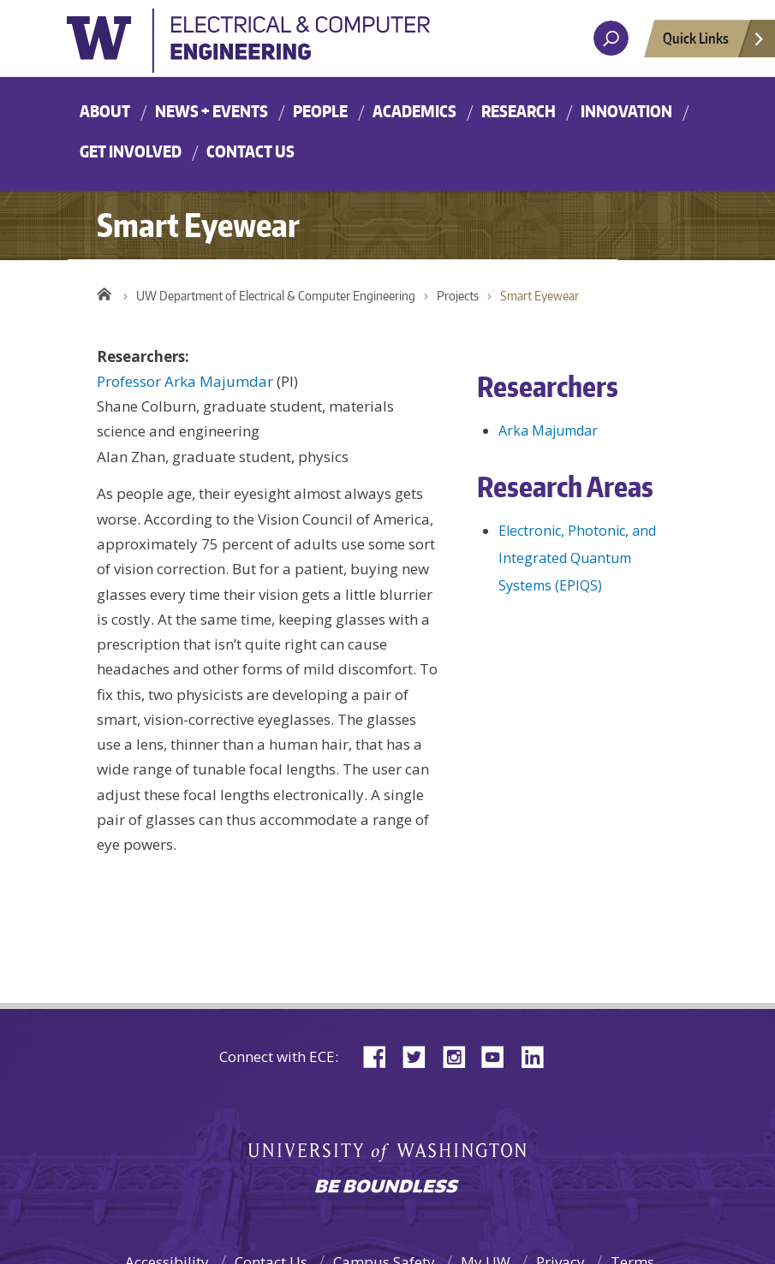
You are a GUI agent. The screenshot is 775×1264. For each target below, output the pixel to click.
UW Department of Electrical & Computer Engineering (275, 296)
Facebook (381, 1055)
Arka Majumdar (548, 430)
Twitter (420, 1055)
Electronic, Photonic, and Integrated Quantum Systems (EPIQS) (577, 558)
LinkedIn (539, 1055)
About (105, 111)
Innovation (626, 111)
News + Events (211, 111)
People (320, 111)
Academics (414, 111)
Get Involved (131, 151)
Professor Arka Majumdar (185, 381)
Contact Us (250, 151)
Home (104, 291)
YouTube (499, 1055)
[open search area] (611, 38)
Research (518, 111)
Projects (458, 296)
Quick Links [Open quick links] (714, 42)
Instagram (460, 1055)
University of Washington (255, 46)
